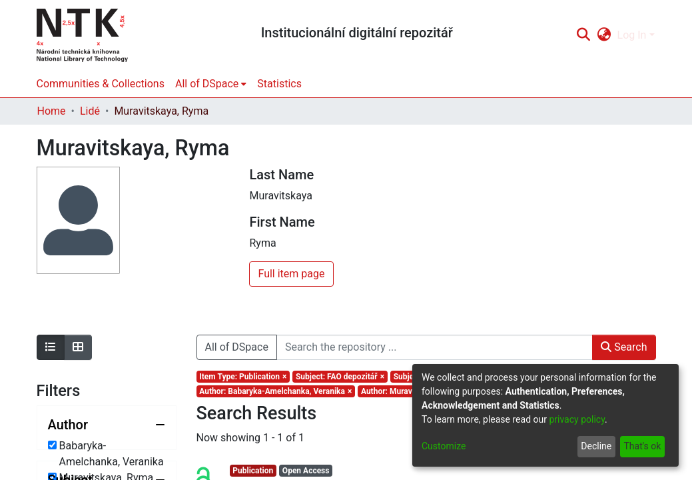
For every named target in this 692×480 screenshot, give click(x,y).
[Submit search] (583, 35)
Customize (444, 446)
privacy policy (577, 419)
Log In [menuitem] (632, 35)
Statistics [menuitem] (279, 83)
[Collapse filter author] (106, 425)
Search (624, 347)
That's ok (642, 446)
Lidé (90, 111)
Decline (596, 446)
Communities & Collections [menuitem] (101, 83)
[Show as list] (51, 347)
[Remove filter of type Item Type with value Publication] (243, 377)
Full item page (291, 273)
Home (51, 111)
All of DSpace (236, 347)
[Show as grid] (78, 347)
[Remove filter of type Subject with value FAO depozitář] (340, 377)
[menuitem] (603, 35)
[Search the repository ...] (434, 347)
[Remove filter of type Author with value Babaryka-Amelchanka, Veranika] (276, 391)
